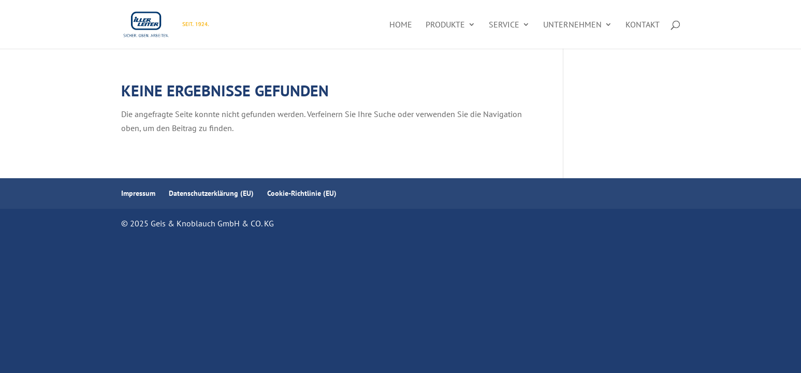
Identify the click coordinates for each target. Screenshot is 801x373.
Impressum (138, 193)
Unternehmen (572, 25)
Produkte (445, 25)
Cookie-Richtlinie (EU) (302, 193)
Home (400, 25)
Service (504, 25)
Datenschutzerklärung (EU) (211, 193)
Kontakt (642, 25)
